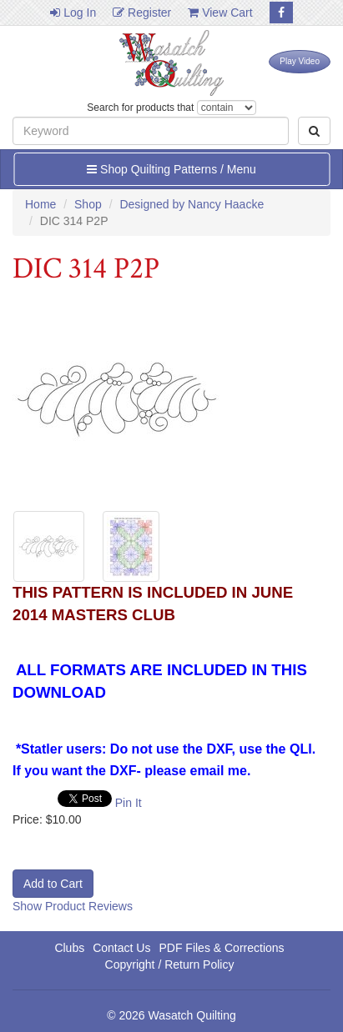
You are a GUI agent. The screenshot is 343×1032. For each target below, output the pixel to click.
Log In (73, 12)
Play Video (300, 61)
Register (142, 12)
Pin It (128, 802)
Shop (88, 204)
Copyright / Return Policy (170, 964)
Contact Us (121, 947)
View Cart (220, 12)
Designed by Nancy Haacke (191, 204)
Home (40, 204)
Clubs (69, 947)
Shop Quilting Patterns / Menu (171, 169)
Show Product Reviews (73, 906)
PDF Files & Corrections (221, 947)
